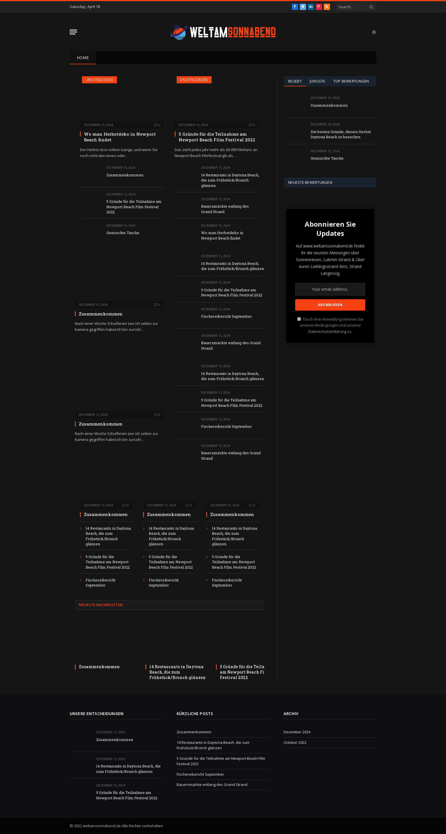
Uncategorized (99, 79)
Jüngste (317, 81)
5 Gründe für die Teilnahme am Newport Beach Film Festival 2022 (134, 206)
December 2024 (297, 731)
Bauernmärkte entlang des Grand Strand (225, 209)
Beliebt (295, 81)
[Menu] (73, 32)
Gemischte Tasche (122, 232)
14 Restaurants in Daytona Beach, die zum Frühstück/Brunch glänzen (230, 180)
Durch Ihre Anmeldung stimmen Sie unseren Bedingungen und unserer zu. (330, 325)
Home (83, 57)
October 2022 (295, 742)
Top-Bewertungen (351, 81)
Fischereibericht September (226, 316)
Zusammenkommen (124, 174)
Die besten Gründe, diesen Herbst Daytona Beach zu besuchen (341, 134)
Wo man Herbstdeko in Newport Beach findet (120, 137)
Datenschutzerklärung (327, 331)
